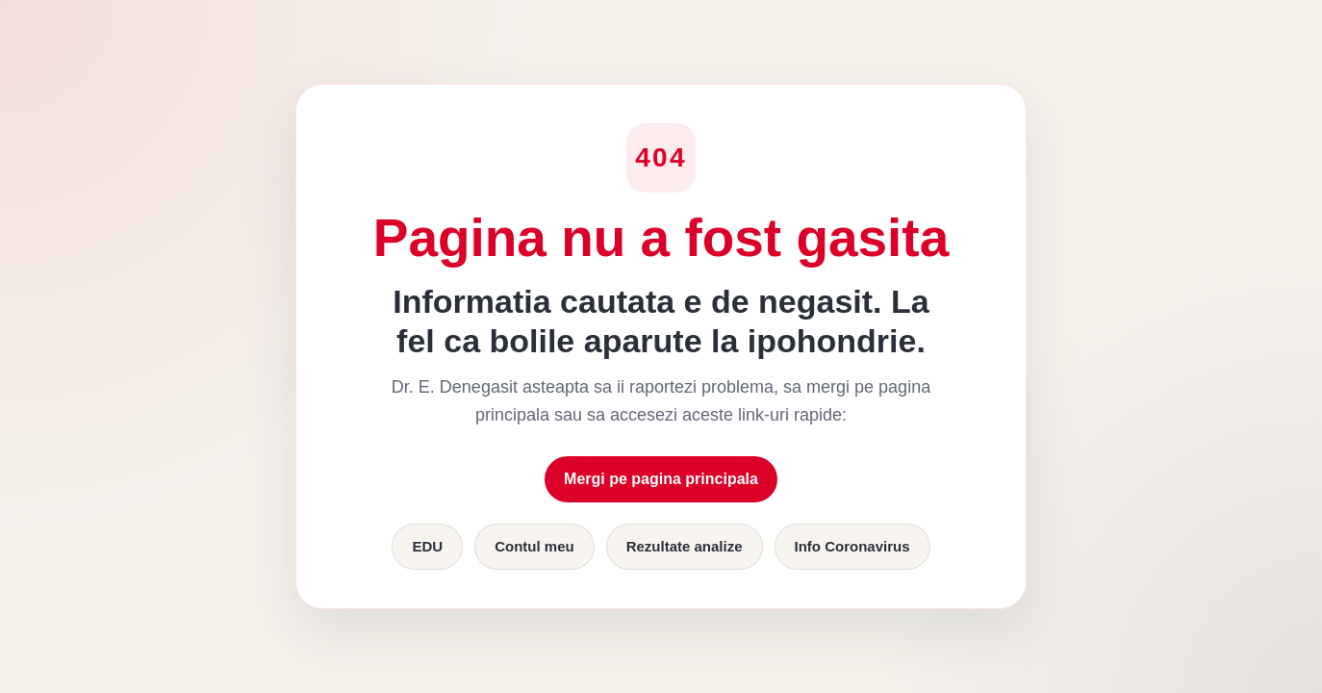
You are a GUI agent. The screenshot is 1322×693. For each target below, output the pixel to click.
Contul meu (534, 546)
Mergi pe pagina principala (661, 479)
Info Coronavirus (852, 546)
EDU (427, 546)
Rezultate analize (684, 546)
